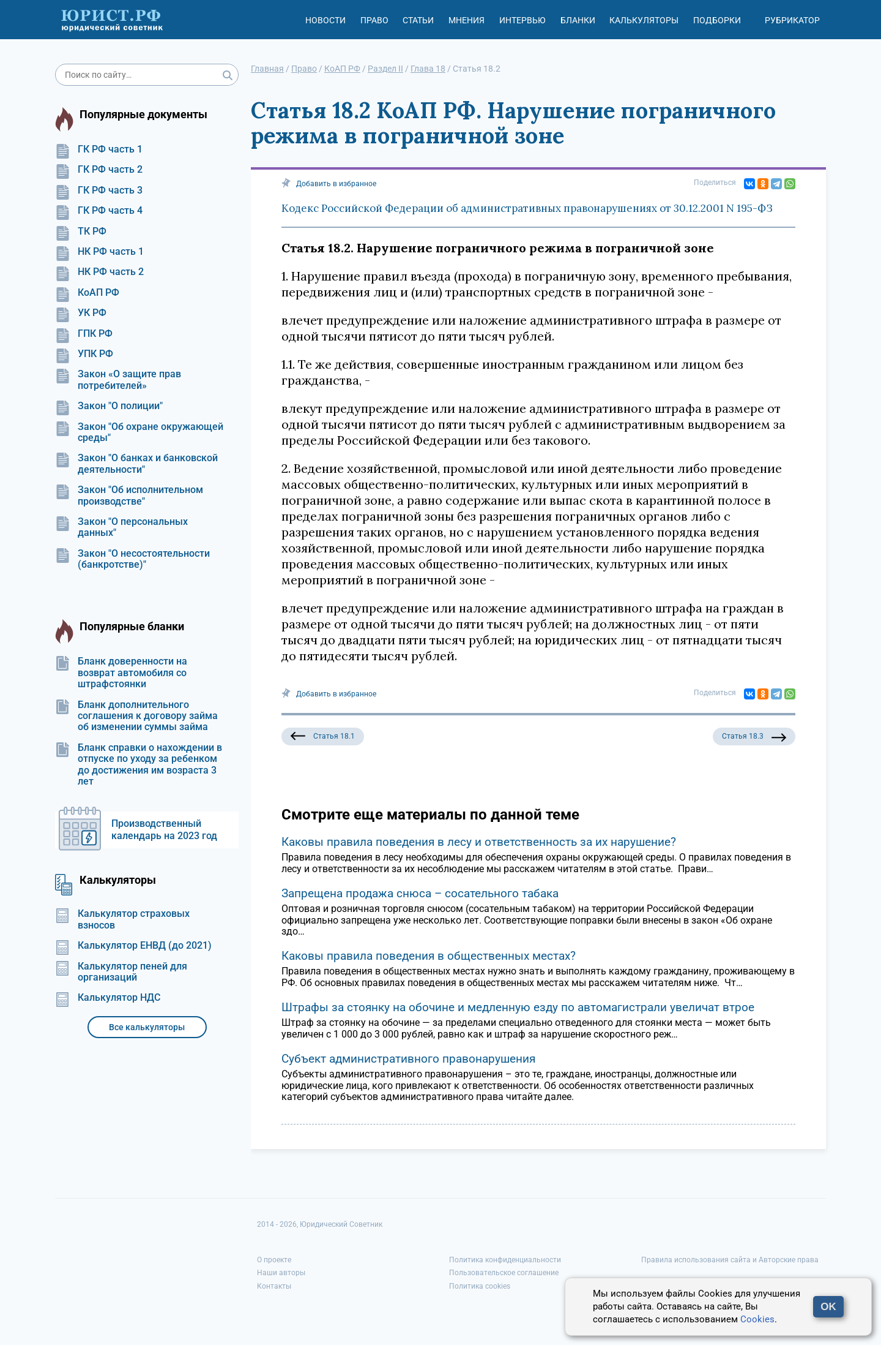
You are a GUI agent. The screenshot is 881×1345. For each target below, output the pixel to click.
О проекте (274, 1260)
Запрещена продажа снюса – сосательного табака (420, 893)
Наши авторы (281, 1272)
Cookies (757, 1319)
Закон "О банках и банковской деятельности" (136, 464)
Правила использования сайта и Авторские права (730, 1260)
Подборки (717, 20)
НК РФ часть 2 (99, 271)
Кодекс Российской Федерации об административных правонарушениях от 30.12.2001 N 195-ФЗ (527, 208)
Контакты (274, 1286)
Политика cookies (479, 1286)
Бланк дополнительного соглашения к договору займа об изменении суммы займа (136, 716)
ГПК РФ (84, 333)
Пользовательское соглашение (504, 1272)
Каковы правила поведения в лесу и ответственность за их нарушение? (478, 842)
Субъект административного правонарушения (408, 1059)
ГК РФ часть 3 (99, 190)
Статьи (418, 20)
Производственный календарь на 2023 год (164, 830)
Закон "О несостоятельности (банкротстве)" (132, 559)
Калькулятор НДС (107, 997)
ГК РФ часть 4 (99, 210)
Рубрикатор (792, 20)
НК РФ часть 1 (99, 251)
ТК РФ (80, 231)
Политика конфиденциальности (505, 1260)
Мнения (466, 20)
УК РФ (80, 312)
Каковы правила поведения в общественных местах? (428, 956)
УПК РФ (84, 354)
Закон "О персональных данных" (121, 527)
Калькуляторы (643, 20)
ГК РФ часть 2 (99, 169)
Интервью (522, 20)
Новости (325, 20)
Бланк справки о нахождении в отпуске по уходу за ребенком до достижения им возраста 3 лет (138, 764)
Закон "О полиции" (109, 406)
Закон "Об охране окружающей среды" (139, 432)
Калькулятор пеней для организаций (121, 972)
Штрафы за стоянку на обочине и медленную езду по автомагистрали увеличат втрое (517, 1007)
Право (374, 20)
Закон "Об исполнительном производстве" (129, 495)
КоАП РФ (87, 292)
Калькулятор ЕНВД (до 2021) (133, 945)
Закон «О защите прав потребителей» (118, 380)
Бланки (577, 20)
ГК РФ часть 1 (99, 149)
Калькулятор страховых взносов (122, 919)
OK (828, 1307)
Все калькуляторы (147, 1027)
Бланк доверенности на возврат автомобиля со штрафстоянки (121, 673)
